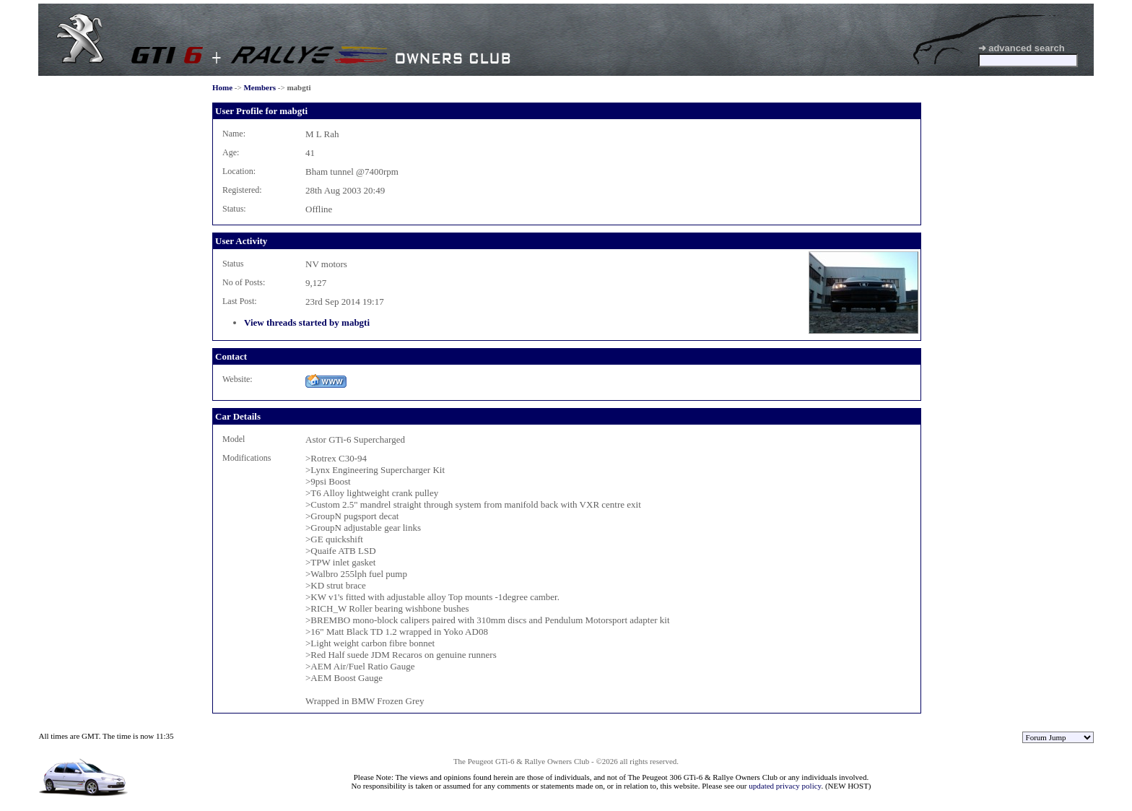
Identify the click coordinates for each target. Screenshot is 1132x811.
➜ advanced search (1021, 48)
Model (233, 439)
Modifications (246, 458)
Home (222, 87)
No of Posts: (243, 282)
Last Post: (239, 301)
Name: (233, 134)
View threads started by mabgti (307, 322)
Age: (230, 152)
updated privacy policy (785, 785)
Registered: (242, 190)
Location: (239, 171)
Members (259, 87)
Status (232, 264)
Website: (237, 379)
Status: (234, 209)
